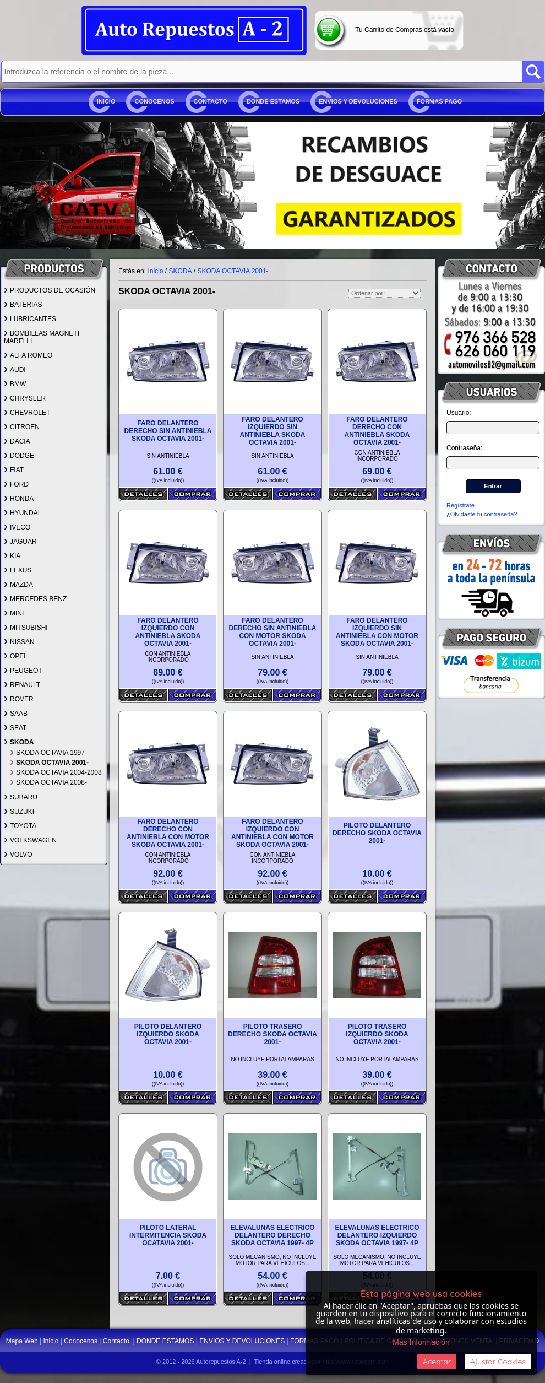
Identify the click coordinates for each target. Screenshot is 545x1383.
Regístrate (460, 505)
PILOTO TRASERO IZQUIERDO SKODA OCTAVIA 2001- (377, 1034)
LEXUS (17, 570)
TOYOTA (20, 826)
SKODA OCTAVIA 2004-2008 (56, 772)
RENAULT (22, 685)
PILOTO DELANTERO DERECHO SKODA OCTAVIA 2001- (377, 833)
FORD (16, 484)
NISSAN (19, 642)
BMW (15, 384)
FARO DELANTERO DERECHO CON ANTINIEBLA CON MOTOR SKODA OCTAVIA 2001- (168, 833)
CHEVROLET (27, 413)
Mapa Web (23, 1341)
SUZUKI (19, 811)
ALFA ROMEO (28, 355)
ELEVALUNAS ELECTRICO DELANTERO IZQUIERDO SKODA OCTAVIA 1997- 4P (377, 1235)
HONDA (19, 499)
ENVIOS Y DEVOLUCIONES (358, 101)
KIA (12, 556)
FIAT (14, 470)
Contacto (210, 101)
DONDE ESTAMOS (273, 101)
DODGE (19, 456)
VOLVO (18, 854)
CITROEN (22, 427)
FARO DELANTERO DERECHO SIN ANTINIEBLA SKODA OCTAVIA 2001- (168, 430)
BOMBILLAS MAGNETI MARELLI (41, 337)
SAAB (16, 713)
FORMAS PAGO (439, 101)
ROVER (19, 699)
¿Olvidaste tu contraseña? (481, 514)
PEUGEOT (23, 670)
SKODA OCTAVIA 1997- (48, 753)
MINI (14, 613)
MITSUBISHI (26, 627)
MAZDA (18, 584)
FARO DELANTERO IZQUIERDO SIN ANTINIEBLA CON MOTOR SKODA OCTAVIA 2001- (377, 632)
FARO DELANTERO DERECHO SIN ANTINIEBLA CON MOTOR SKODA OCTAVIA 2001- (273, 632)
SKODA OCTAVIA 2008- (48, 782)
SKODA (19, 742)
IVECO (17, 527)
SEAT (15, 728)
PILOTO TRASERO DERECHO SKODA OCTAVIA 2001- (272, 1034)
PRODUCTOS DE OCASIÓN (49, 290)
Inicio (106, 101)
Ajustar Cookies (498, 1361)
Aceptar (437, 1361)
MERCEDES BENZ (35, 599)
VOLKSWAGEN (30, 840)
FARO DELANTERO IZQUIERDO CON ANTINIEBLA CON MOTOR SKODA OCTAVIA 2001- (272, 833)
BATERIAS (23, 305)
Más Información (421, 1342)
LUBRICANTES (30, 319)
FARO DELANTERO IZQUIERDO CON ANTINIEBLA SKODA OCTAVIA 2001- (168, 632)
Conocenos (154, 101)
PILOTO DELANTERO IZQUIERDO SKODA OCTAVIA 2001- (167, 1034)
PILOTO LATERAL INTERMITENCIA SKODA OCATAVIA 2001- (167, 1235)
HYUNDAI (22, 513)
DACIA (17, 441)
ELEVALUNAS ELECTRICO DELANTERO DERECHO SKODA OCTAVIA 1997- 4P (272, 1235)
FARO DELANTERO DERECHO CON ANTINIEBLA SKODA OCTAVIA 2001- (377, 430)
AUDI (15, 370)
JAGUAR (20, 541)
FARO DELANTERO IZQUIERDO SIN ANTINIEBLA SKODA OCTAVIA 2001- (273, 430)
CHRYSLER (25, 398)
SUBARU (20, 797)
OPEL (16, 656)
